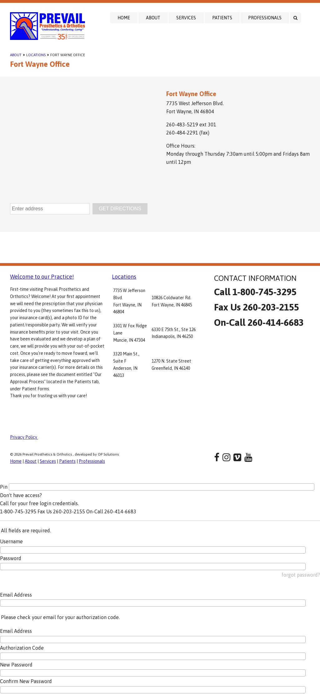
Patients (222, 17)
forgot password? (301, 575)
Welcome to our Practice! (42, 276)
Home (124, 17)
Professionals (265, 17)
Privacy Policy (24, 437)
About (153, 17)
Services (186, 17)
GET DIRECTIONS (120, 208)
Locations (36, 55)
